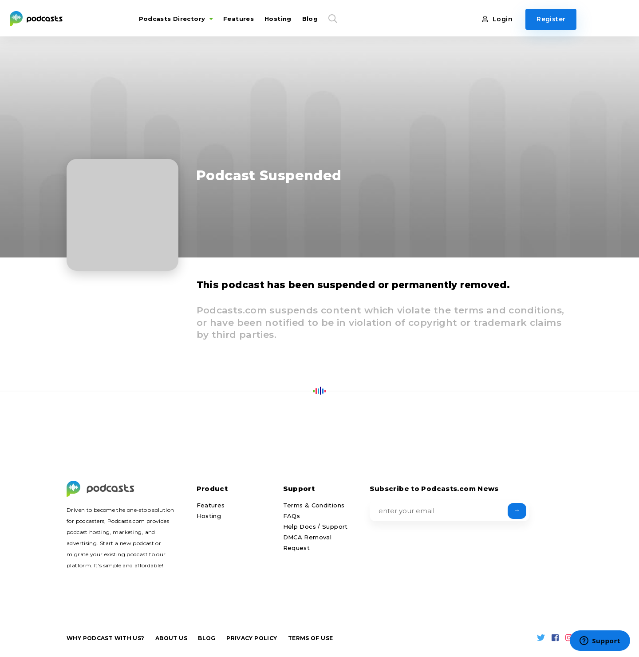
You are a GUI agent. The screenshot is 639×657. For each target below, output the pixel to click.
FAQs (291, 515)
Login (500, 19)
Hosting (276, 18)
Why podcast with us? (106, 638)
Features (236, 18)
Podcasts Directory (174, 18)
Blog (308, 18)
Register (553, 19)
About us (171, 638)
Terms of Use (310, 638)
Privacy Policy (251, 638)
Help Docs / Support (315, 526)
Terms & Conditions (314, 505)
